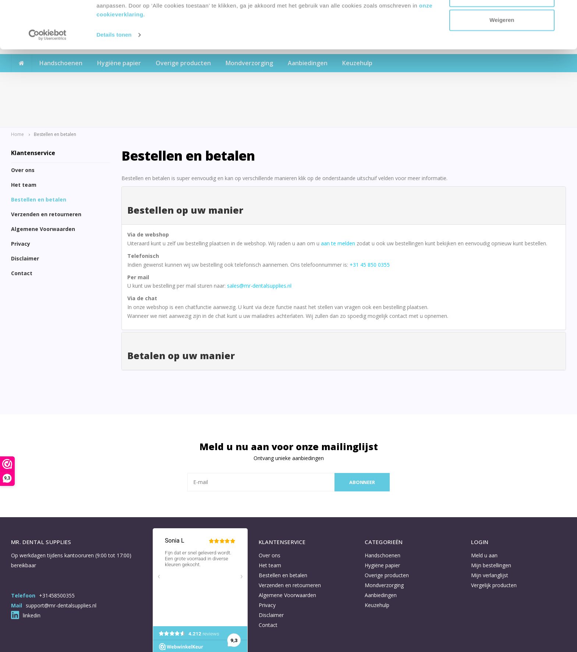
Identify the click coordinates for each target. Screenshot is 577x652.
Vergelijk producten (494, 544)
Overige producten (387, 534)
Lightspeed (137, 640)
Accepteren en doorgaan (502, 19)
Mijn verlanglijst (489, 534)
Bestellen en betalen (38, 159)
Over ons (23, 129)
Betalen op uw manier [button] (181, 315)
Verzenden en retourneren (46, 174)
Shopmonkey (192, 640)
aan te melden (338, 202)
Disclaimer (25, 218)
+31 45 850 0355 (370, 224)
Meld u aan (484, 514)
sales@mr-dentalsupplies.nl (259, 245)
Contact (21, 232)
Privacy (20, 203)
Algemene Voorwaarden (43, 188)
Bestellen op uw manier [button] (185, 169)
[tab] (344, 165)
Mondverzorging (384, 544)
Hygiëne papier (382, 524)
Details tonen (113, 82)
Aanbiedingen (381, 554)
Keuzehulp (377, 564)
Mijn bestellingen (491, 524)
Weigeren (501, 67)
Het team (23, 144)
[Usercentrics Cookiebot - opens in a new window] (47, 82)
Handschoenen (382, 514)
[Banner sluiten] (565, 11)
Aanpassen (502, 44)
